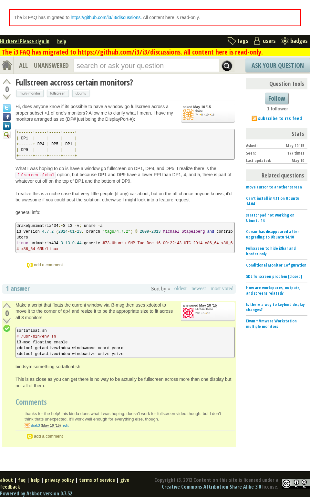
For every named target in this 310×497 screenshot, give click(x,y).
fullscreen (58, 93)
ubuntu (81, 93)
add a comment (48, 264)
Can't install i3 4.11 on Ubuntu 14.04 (272, 201)
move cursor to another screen (274, 187)
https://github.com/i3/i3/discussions (105, 17)
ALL (23, 65)
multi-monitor (30, 93)
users (269, 41)
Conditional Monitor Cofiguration (276, 265)
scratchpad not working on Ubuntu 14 (270, 217)
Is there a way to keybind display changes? (275, 307)
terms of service (97, 479)
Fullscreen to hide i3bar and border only (271, 251)
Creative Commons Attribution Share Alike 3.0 (211, 486)
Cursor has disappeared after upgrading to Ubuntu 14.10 (272, 234)
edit (66, 425)
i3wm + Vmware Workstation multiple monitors (271, 323)
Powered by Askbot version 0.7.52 (36, 493)
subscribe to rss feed (280, 118)
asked (197, 107)
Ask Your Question (278, 65)
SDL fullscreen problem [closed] (274, 276)
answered (200, 305)
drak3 (199, 110)
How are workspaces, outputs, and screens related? (273, 290)
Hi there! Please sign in (24, 41)
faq (22, 479)
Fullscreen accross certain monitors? (74, 82)
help (61, 41)
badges (299, 41)
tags (242, 41)
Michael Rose (204, 309)
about (6, 479)
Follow (276, 98)
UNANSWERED (51, 65)
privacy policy (59, 479)
